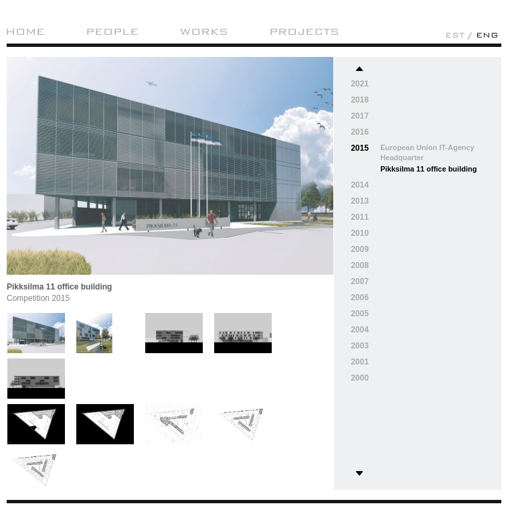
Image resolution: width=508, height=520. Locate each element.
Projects (304, 31)
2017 (360, 116)
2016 (360, 132)
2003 (360, 345)
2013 (360, 201)
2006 (360, 297)
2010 (360, 233)
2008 (360, 265)
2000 (360, 378)
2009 (360, 249)
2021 (360, 83)
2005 (360, 313)
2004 (360, 329)
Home (25, 31)
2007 (360, 281)
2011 (360, 217)
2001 (360, 362)
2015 (360, 148)
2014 (360, 185)
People (112, 31)
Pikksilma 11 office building (428, 169)
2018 (360, 100)
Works (204, 31)
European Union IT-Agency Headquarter (427, 152)
